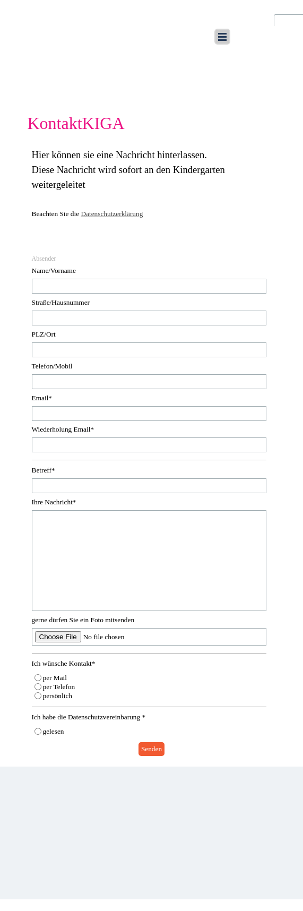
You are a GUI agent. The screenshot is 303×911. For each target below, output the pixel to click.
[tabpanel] (152, 190)
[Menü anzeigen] (222, 37)
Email (42, 398)
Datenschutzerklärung (112, 214)
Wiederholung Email (63, 429)
